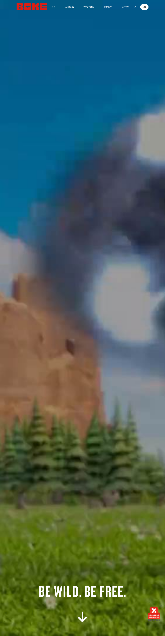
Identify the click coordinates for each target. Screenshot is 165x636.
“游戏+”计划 (88, 6)
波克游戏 (69, 6)
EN (144, 6)
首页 (53, 6)
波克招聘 (108, 6)
